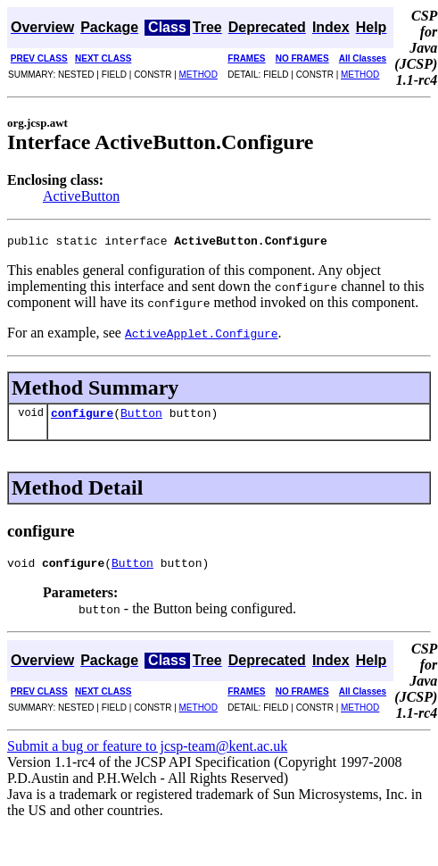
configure (82, 418)
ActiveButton (81, 196)
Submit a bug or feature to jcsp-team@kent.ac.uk (147, 754)
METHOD (198, 74)
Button (141, 418)
